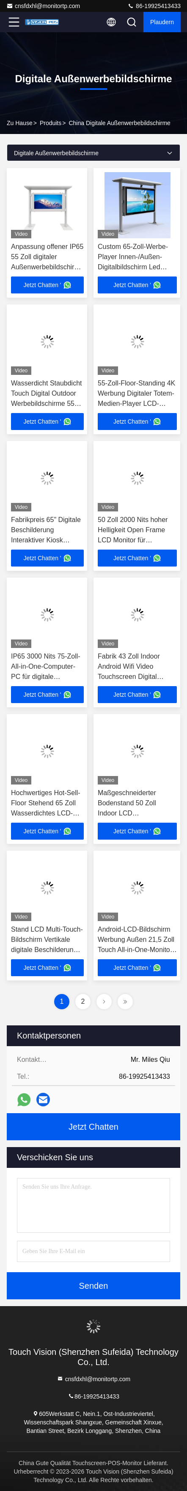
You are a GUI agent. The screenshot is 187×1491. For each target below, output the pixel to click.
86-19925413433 (154, 6)
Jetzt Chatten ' (47, 285)
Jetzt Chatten (93, 1126)
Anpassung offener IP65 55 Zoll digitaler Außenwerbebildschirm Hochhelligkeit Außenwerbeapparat (47, 267)
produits (50, 123)
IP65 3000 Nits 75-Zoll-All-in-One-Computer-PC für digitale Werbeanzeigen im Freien (45, 677)
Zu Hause (20, 123)
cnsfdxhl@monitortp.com (43, 6)
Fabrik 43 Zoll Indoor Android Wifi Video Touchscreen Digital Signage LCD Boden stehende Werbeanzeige (134, 677)
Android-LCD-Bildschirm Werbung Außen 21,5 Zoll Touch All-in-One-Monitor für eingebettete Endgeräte (136, 950)
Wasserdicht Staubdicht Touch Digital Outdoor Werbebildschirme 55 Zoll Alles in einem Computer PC (46, 403)
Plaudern (162, 22)
